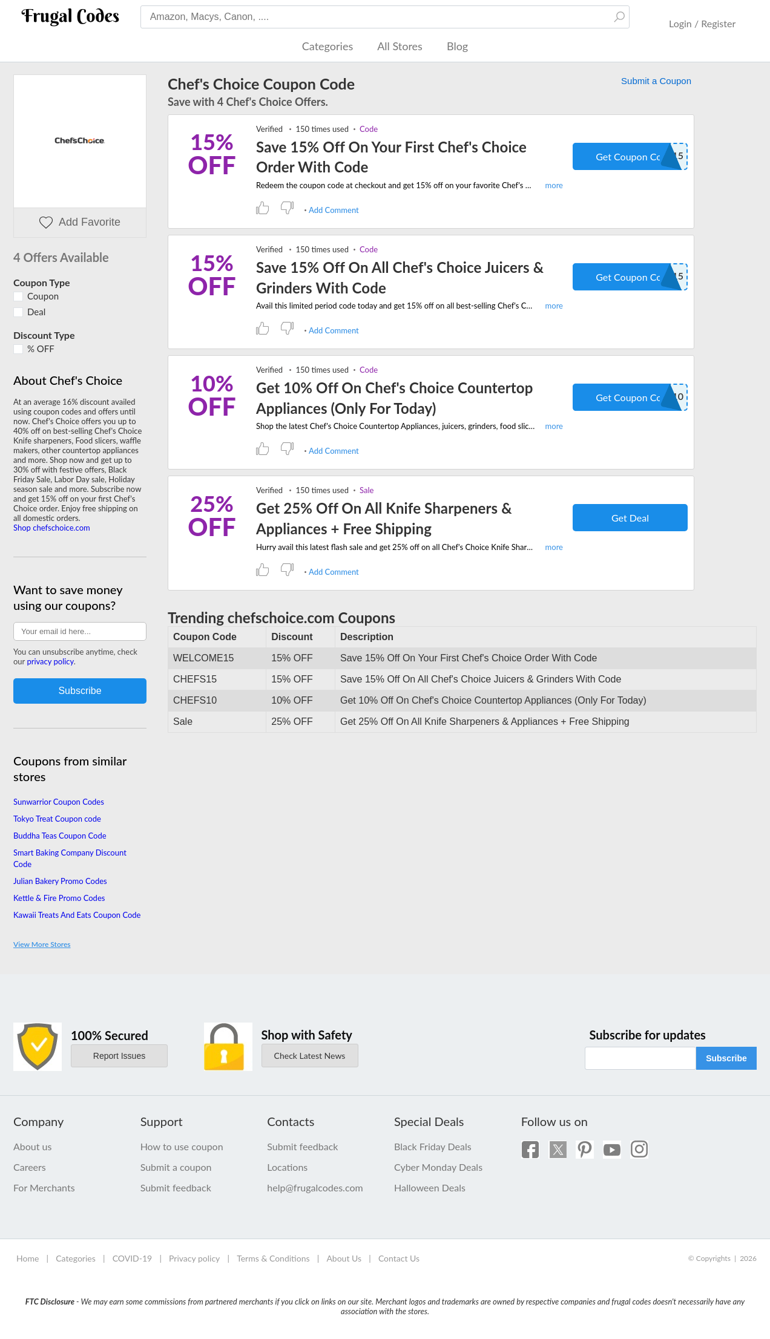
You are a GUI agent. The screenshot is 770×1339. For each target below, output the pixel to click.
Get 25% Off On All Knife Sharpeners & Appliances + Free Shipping (384, 518)
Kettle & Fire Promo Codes (59, 898)
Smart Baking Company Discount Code (70, 858)
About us (32, 1146)
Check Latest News (310, 1055)
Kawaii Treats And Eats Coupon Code (76, 915)
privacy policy (50, 661)
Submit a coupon (176, 1167)
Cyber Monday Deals (438, 1167)
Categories (327, 46)
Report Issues (119, 1056)
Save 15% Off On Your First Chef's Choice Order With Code (391, 157)
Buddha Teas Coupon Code (60, 835)
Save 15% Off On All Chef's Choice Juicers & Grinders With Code (400, 277)
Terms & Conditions (273, 1258)
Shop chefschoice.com (51, 527)
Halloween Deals (430, 1187)
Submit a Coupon (656, 81)
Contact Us (399, 1258)
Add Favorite (79, 222)
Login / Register (702, 23)
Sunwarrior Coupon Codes (58, 802)
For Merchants (44, 1187)
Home (27, 1258)
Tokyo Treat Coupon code (57, 818)
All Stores (400, 46)
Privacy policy (194, 1258)
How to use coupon (181, 1146)
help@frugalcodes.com (315, 1187)
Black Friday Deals (433, 1146)
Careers (29, 1167)
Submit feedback (175, 1187)
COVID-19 (133, 1258)
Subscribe (726, 1058)
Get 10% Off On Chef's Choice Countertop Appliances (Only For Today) (394, 398)
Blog (457, 46)
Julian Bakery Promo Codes (60, 881)
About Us (343, 1258)
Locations (287, 1167)
